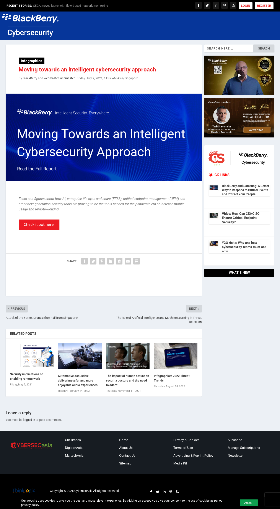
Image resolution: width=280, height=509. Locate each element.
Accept (249, 502)
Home (123, 440)
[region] (239, 75)
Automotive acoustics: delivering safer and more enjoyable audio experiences (78, 380)
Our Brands (73, 440)
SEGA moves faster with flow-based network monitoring (70, 5)
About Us (126, 448)
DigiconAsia (74, 448)
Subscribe (235, 440)
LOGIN (245, 5)
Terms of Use (183, 448)
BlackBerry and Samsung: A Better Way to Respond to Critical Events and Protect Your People (245, 190)
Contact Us (127, 456)
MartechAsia (74, 456)
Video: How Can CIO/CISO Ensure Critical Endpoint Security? (240, 218)
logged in (29, 419)
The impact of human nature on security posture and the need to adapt (127, 380)
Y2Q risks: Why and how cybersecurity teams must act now (244, 247)
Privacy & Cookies (186, 440)
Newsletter (236, 456)
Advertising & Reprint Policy (193, 456)
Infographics (31, 61)
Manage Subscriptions (244, 448)
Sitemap (125, 463)
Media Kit (180, 463)
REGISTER (264, 5)
